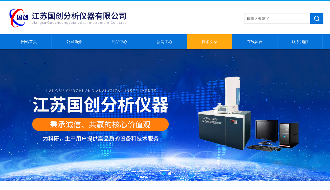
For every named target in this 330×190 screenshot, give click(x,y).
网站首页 (29, 42)
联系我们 (300, 42)
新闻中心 (164, 42)
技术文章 (210, 42)
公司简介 (74, 42)
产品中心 (119, 42)
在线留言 (255, 42)
